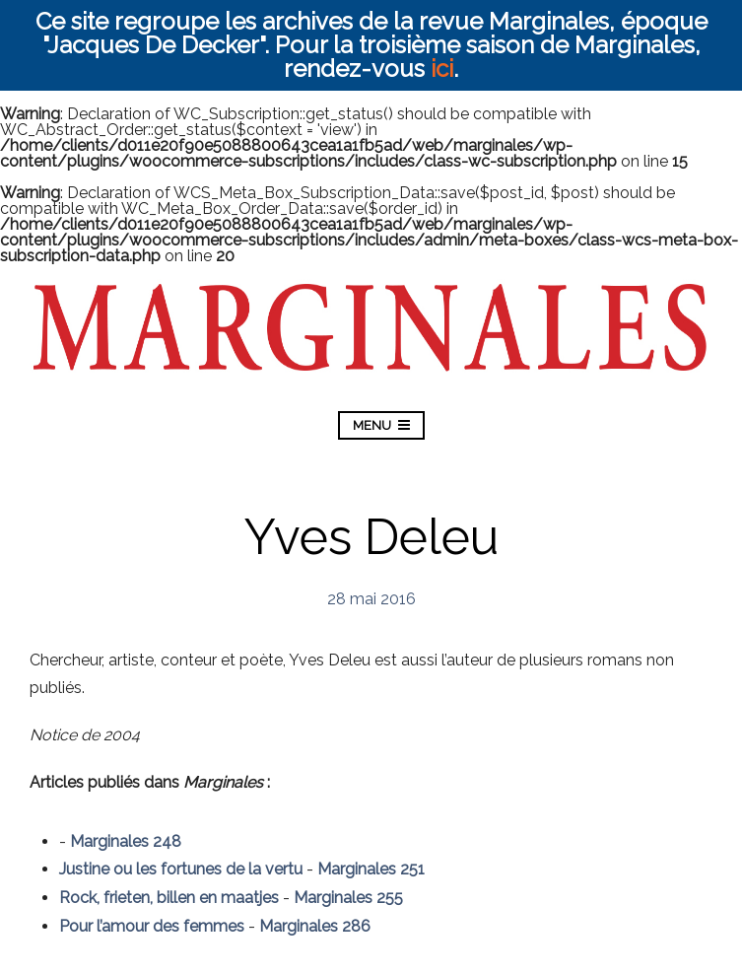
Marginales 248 (125, 841)
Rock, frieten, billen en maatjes (169, 897)
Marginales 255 (348, 897)
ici (442, 68)
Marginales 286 (315, 926)
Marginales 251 (371, 869)
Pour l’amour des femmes (151, 926)
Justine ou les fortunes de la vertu (181, 869)
